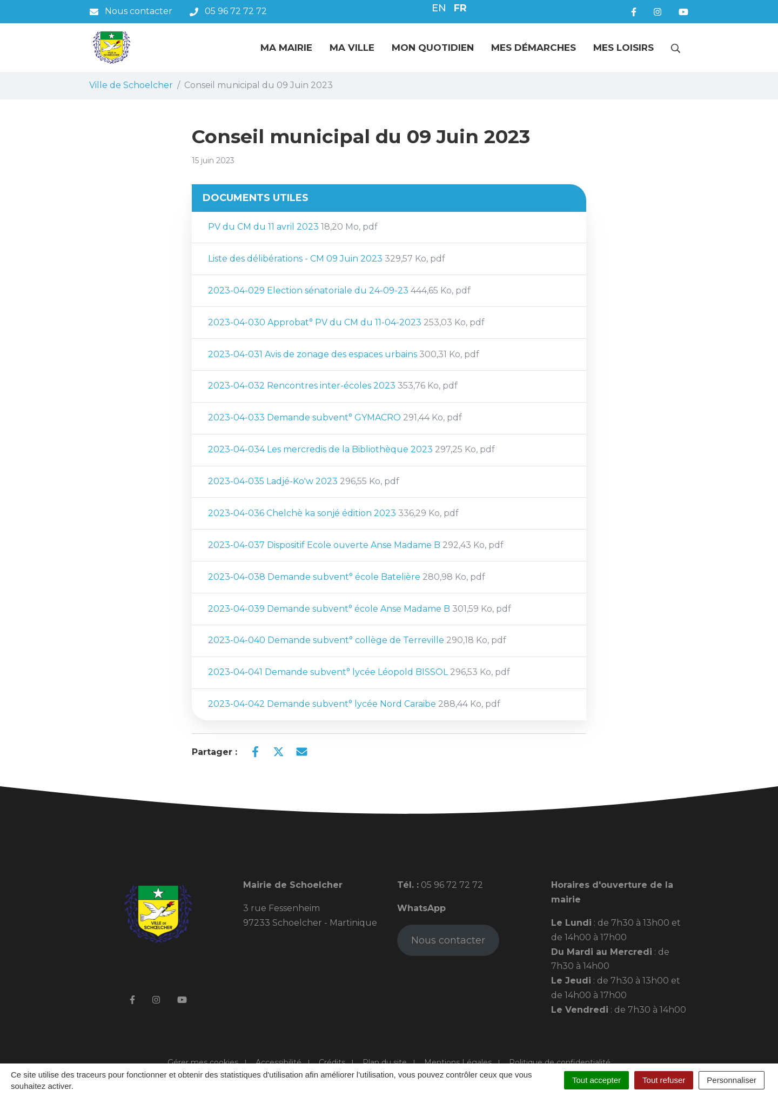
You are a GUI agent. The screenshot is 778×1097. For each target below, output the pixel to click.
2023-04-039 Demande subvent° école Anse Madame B (359, 609)
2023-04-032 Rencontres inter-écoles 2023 (333, 385)
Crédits (332, 1062)
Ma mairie (286, 47)
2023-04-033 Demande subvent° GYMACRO (335, 417)
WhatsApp (421, 908)
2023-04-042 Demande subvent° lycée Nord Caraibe (354, 704)
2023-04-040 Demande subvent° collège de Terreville (357, 640)
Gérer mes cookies (202, 1062)
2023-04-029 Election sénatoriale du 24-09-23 (339, 290)
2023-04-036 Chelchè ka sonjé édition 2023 (333, 513)
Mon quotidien (433, 47)
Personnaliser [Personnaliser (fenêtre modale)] (731, 1080)
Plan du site (385, 1062)
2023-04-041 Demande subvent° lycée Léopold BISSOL (359, 672)
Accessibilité (278, 1062)
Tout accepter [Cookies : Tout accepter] (596, 1080)
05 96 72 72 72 (451, 885)
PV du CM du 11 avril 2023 (293, 227)
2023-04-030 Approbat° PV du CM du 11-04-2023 (346, 322)
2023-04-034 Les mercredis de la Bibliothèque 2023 (351, 449)
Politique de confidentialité (560, 1062)
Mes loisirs (623, 47)
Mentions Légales (458, 1062)
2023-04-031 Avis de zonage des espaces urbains (343, 354)
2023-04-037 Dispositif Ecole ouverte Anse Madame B (356, 545)
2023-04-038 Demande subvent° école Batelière (346, 577)
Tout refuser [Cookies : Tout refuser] (663, 1080)
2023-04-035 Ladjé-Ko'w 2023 (303, 481)
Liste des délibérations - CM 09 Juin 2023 (326, 258)
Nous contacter (448, 940)
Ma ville (352, 47)
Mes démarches (533, 47)
